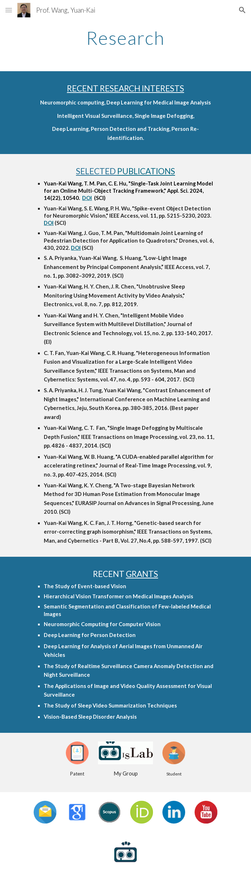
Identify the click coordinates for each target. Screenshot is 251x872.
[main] (125, 38)
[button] (8, 10)
